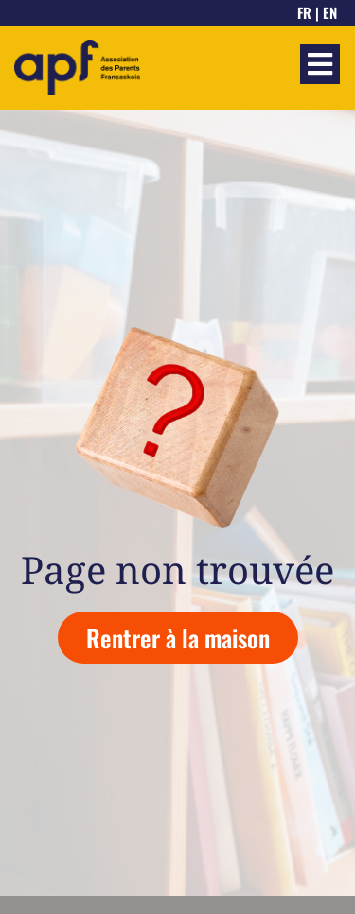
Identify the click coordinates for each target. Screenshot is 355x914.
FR (304, 12)
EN (330, 12)
